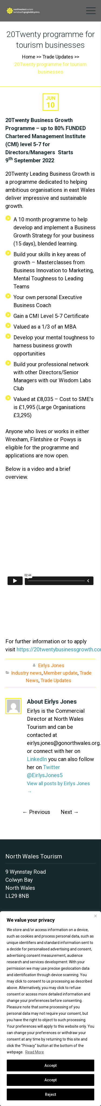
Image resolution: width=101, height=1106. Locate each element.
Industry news (26, 673)
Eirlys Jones (51, 665)
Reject (50, 1094)
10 (50, 105)
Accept (50, 1080)
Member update (61, 673)
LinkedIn (37, 759)
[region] (50, 1008)
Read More (34, 1052)
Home (28, 57)
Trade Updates (57, 57)
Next (70, 812)
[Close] (95, 916)
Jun (50, 98)
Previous (36, 812)
